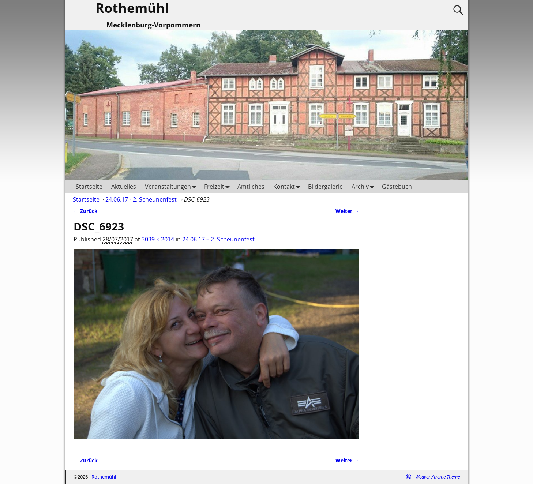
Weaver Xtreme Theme (437, 476)
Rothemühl (103, 476)
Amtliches (250, 187)
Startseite (89, 187)
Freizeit (218, 186)
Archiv (365, 186)
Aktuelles (123, 187)
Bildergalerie (325, 187)
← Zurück (86, 210)
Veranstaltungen (172, 186)
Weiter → (347, 210)
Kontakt (288, 186)
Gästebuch (397, 187)
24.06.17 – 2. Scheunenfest (218, 239)
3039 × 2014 (158, 239)
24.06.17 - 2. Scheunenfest (141, 199)
